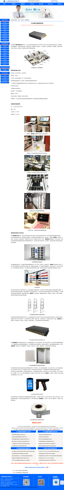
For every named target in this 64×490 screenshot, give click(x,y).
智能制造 (4, 50)
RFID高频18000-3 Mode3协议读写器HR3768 (19, 445)
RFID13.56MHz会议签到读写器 (21, 470)
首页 (4, 4)
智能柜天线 (32, 487)
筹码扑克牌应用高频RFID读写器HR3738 (18, 434)
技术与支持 (50, 4)
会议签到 (53, 293)
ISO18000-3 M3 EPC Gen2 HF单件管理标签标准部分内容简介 (49, 451)
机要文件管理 (59, 46)
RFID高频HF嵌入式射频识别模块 (22, 472)
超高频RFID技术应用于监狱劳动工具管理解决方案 (47, 443)
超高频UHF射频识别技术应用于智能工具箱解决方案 (47, 445)
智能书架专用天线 (17, 237)
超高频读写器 (5, 24)
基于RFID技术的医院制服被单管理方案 (45, 439)
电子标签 (4, 29)
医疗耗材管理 (36, 293)
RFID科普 (4, 75)
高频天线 (36, 487)
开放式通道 (5, 38)
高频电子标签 (51, 289)
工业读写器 (17, 487)
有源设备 (4, 33)
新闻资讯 (23, 4)
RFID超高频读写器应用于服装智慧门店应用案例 (20, 453)
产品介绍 (32, 4)
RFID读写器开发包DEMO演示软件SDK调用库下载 (47, 460)
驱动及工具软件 (4, 82)
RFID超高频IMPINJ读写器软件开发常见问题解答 (47, 453)
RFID (29, 48)
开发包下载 (5, 80)
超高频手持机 (24, 487)
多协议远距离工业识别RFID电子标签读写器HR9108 (20, 441)
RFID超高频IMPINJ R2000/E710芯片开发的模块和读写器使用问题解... (50, 455)
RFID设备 (20, 487)
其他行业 (4, 64)
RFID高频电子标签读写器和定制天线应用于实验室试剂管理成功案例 (23, 451)
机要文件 (46, 237)
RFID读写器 (6, 483)
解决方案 (41, 4)
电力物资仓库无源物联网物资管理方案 (45, 434)
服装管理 (4, 55)
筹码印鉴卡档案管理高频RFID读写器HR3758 (19, 436)
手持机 (5, 31)
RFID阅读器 (29, 487)
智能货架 (16, 264)
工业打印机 (5, 40)
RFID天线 (13, 487)
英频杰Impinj (9, 487)
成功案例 (4, 69)
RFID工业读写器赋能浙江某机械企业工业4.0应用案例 (21, 460)
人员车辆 (4, 57)
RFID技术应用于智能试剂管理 (44, 436)
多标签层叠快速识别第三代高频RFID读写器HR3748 (20, 439)
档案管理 (28, 373)
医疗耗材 (41, 264)
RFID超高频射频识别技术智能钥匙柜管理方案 (46, 441)
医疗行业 (4, 48)
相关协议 (4, 77)
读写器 (41, 235)
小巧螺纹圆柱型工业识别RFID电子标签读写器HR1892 (21, 443)
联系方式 (59, 4)
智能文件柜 (37, 318)
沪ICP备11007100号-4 (7, 480)
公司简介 (14, 4)
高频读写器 (5, 22)
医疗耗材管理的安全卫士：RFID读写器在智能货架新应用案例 (22, 455)
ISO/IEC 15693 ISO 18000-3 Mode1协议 (43, 44)
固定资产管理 (37, 373)
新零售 (5, 59)
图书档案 (4, 46)
